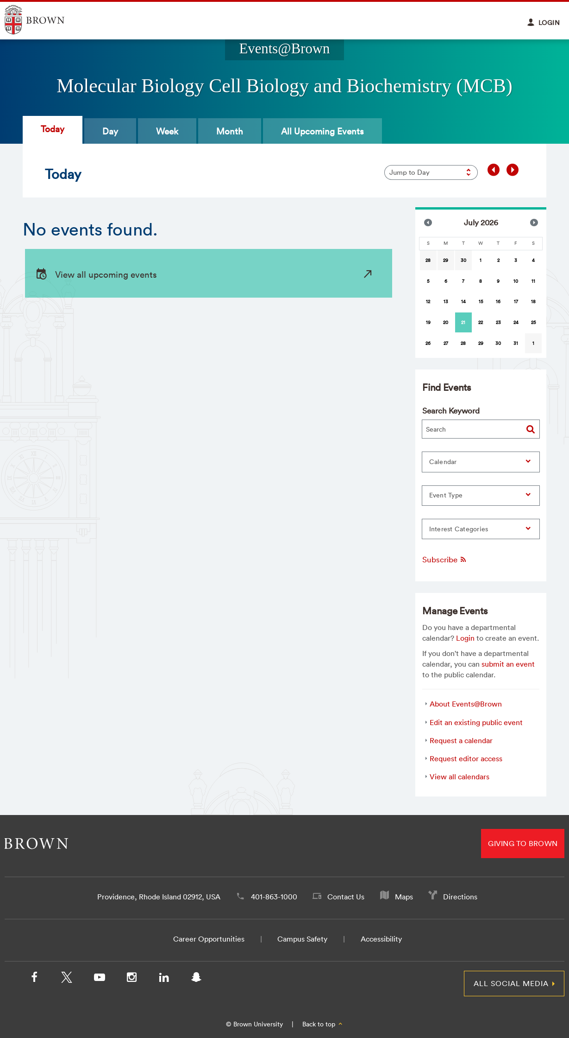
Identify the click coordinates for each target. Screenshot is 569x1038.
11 (533, 281)
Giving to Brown (522, 843)
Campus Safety (302, 938)
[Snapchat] (196, 979)
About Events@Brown (466, 703)
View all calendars (459, 776)
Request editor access (466, 758)
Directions (460, 896)
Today (52, 128)
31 (515, 343)
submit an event (508, 664)
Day (110, 131)
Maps (404, 896)
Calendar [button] (443, 462)
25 (533, 322)
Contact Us (345, 896)
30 (463, 260)
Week (167, 131)
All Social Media (511, 983)
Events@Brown (284, 49)
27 (446, 343)
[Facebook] (34, 979)
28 (428, 260)
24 (516, 322)
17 (516, 301)
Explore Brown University (45, 20)
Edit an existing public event (476, 722)
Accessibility (381, 938)
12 (428, 301)
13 (446, 301)
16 (498, 301)
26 (428, 343)
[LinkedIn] (163, 979)
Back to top (323, 1024)
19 (428, 322)
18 (533, 301)
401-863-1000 (274, 896)
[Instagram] (131, 979)
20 (445, 322)
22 (480, 322)
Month (229, 131)
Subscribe (444, 559)
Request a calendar (461, 740)
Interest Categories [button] (458, 529)
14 (463, 301)
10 (515, 281)
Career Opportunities (208, 938)
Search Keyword (451, 410)
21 (463, 322)
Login (465, 638)
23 (498, 322)
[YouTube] (99, 979)
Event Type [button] (446, 495)
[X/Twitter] (66, 979)
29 (445, 260)
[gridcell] (463, 322)
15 (481, 301)
